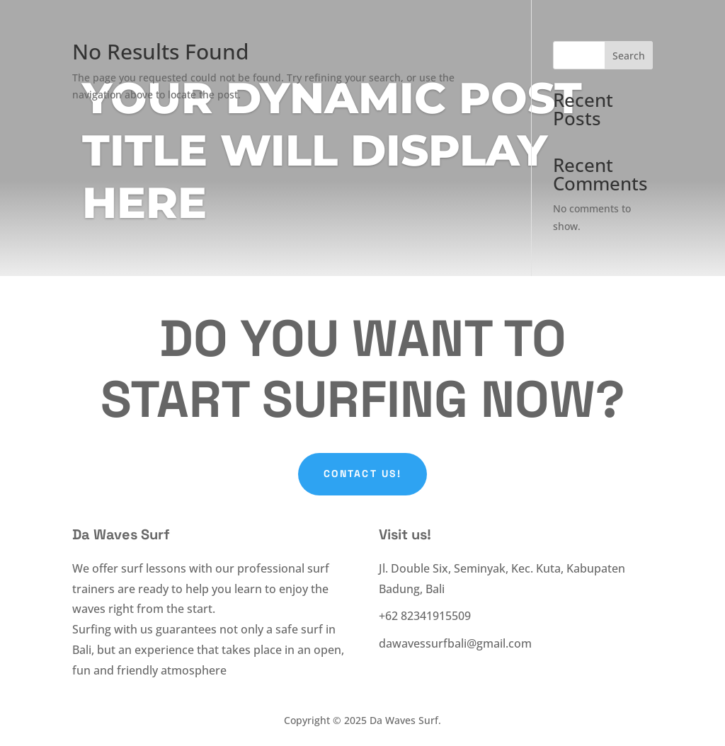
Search (628, 55)
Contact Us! (362, 473)
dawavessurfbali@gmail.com (455, 643)
